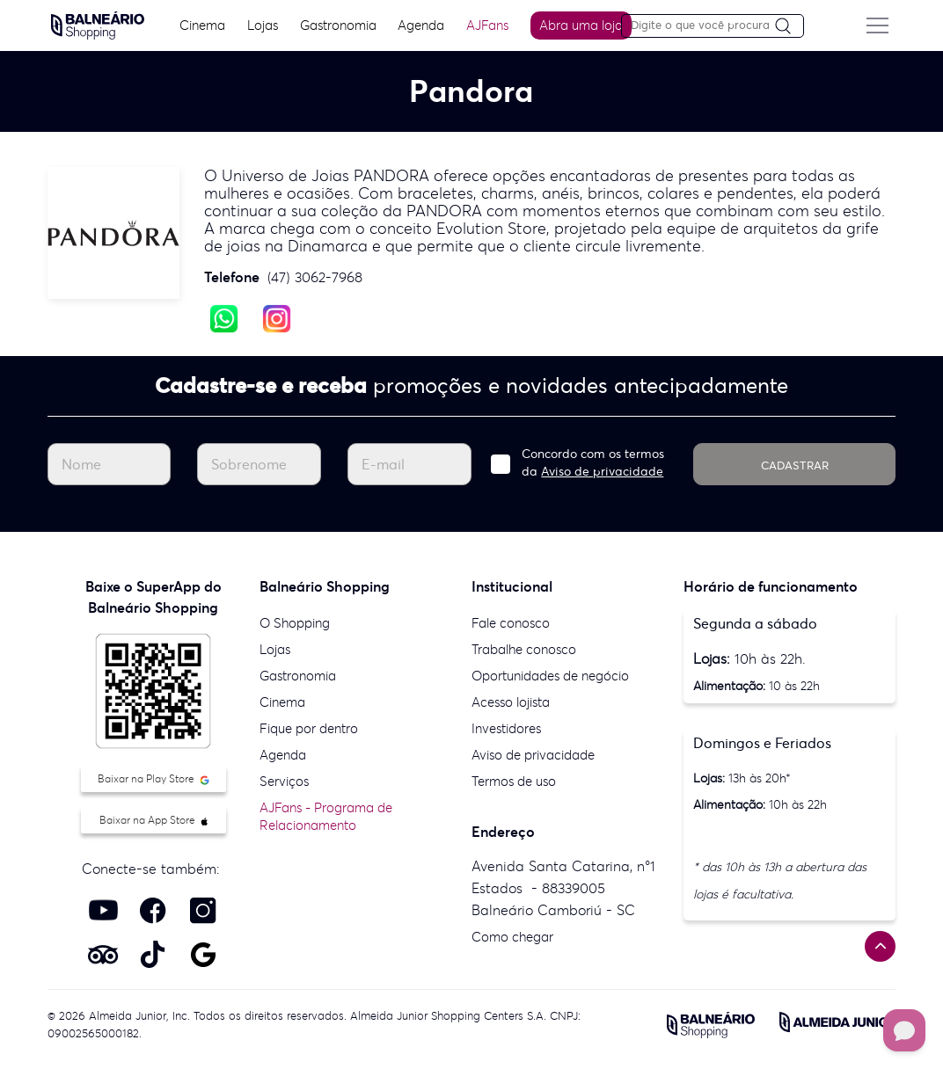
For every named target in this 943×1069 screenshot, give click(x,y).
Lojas (260, 25)
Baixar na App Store (153, 819)
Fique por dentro (309, 728)
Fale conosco (511, 622)
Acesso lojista (511, 702)
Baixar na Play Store (153, 778)
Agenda (419, 25)
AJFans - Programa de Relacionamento (326, 816)
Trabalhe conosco (524, 649)
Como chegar (512, 936)
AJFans (485, 25)
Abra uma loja (579, 25)
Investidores (506, 728)
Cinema (199, 25)
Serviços (284, 781)
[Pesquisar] (793, 27)
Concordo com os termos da (593, 462)
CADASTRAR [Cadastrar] (795, 465)
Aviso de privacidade (602, 471)
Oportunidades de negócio (550, 675)
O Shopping (295, 622)
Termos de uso (514, 781)
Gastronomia (335, 25)
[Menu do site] (881, 25)
